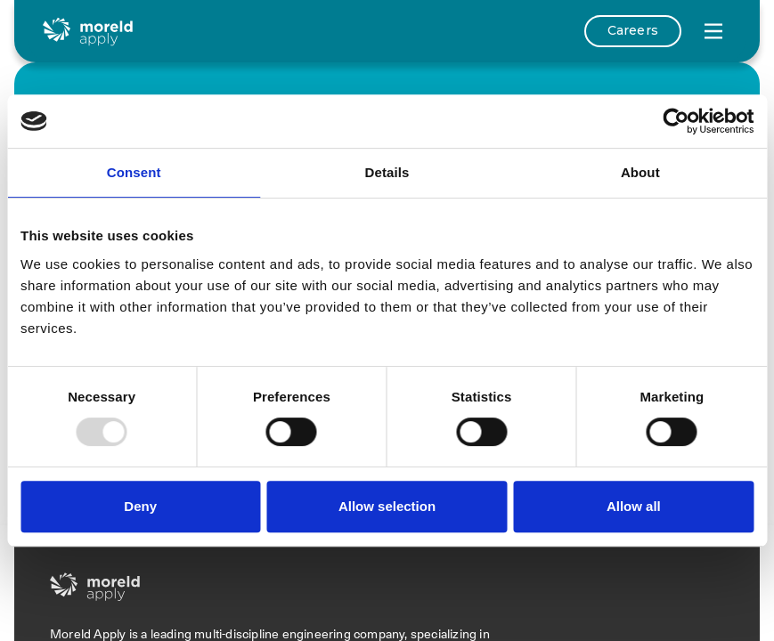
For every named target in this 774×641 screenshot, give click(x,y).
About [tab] (640, 172)
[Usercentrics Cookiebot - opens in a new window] (676, 121)
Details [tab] (387, 172)
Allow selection (387, 506)
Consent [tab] (134, 172)
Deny (140, 506)
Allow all (634, 506)
